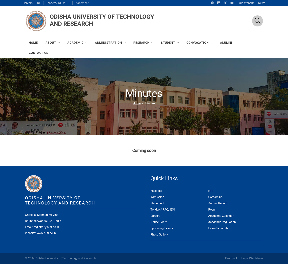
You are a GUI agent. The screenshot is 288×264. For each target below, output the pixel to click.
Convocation (199, 42)
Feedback (231, 258)
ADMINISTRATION (110, 42)
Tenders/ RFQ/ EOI (58, 3)
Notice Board (158, 222)
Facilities (156, 191)
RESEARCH (143, 42)
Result (212, 209)
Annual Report (217, 203)
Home (33, 42)
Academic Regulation (222, 222)
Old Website (246, 3)
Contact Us (215, 197)
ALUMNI (226, 42)
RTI (39, 3)
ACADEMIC (77, 42)
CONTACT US (38, 53)
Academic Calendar (220, 216)
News (261, 3)
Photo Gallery (159, 234)
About (53, 42)
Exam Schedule (218, 228)
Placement (82, 3)
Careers (28, 3)
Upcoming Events (161, 228)
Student (170, 42)
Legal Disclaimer (252, 258)
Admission (157, 197)
